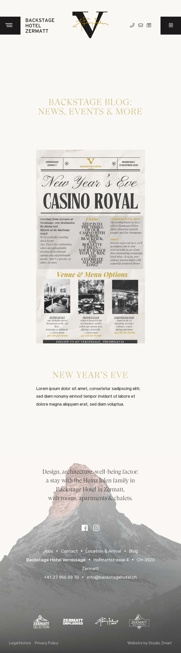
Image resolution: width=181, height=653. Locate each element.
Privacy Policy (46, 643)
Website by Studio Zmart (149, 643)
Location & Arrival (103, 551)
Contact (69, 551)
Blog (133, 551)
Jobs (48, 551)
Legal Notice (20, 643)
